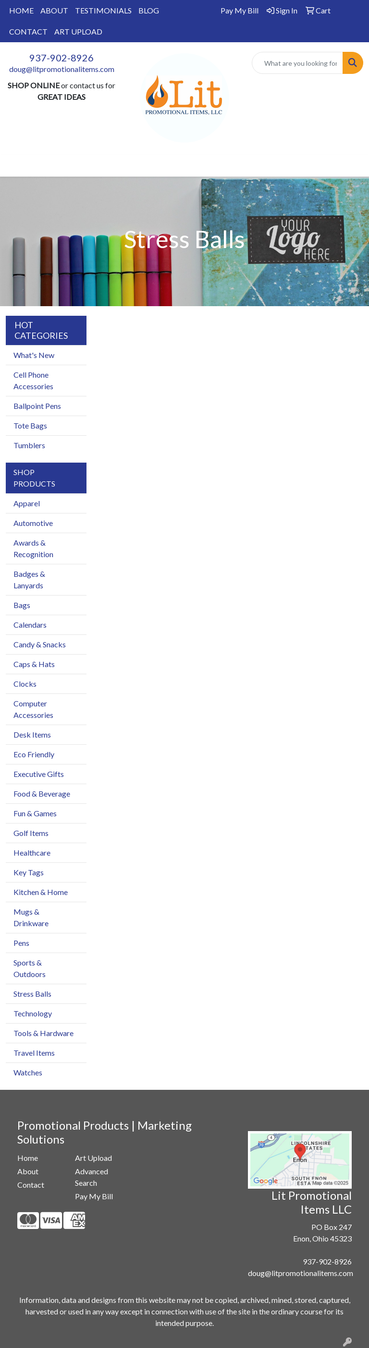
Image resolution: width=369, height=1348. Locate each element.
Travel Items (34, 1052)
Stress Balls (32, 993)
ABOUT (54, 10)
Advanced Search (91, 1177)
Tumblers (29, 445)
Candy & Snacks (39, 644)
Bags (21, 604)
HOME (21, 10)
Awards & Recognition (33, 548)
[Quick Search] (297, 63)
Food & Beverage (41, 793)
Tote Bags (30, 425)
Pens (21, 942)
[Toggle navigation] (15, 166)
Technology (32, 1013)
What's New (33, 354)
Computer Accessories (33, 709)
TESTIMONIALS (103, 10)
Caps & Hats (34, 663)
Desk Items (32, 734)
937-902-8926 (61, 57)
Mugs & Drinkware (31, 917)
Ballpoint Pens (37, 405)
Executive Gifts (38, 773)
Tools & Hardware (43, 1033)
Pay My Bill (94, 1196)
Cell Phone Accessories (33, 380)
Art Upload (93, 1157)
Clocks (25, 683)
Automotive (33, 522)
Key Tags (28, 872)
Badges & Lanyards (29, 579)
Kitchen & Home (40, 891)
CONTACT (28, 31)
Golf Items (31, 832)
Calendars (30, 624)
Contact (30, 1184)
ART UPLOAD (78, 31)
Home (27, 1157)
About (27, 1171)
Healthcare (31, 852)
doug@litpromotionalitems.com (61, 68)
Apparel (26, 503)
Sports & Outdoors (29, 968)
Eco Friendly (33, 754)
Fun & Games (35, 813)
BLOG (148, 10)
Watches (27, 1072)
